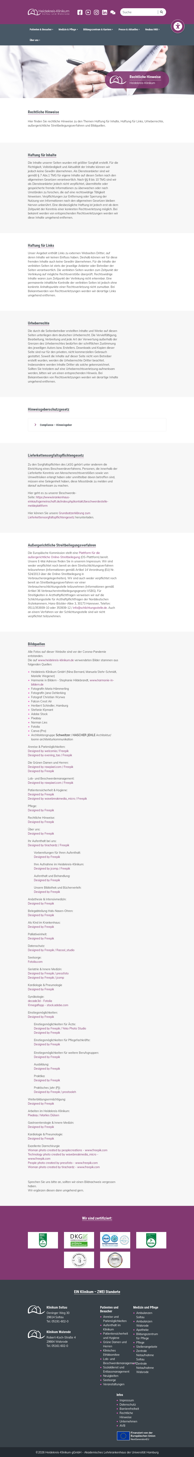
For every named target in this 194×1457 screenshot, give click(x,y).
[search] (139, 12)
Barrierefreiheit (129, 1409)
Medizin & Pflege (67, 29)
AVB (122, 1425)
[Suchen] (162, 12)
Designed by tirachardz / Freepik (48, 845)
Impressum (127, 1400)
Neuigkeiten (110, 1376)
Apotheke (142, 1330)
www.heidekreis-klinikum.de (56, 660)
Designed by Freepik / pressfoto (48, 973)
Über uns (34, 40)
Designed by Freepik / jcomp (46, 977)
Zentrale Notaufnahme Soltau (145, 1355)
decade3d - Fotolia (40, 1001)
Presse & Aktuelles (128, 29)
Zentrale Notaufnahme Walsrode (145, 1368)
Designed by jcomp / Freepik (52, 868)
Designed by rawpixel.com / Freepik (50, 767)
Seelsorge (109, 1380)
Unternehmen (128, 1421)
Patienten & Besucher (41, 29)
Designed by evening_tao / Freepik (50, 755)
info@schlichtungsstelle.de (90, 608)
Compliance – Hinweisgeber (55, 425)
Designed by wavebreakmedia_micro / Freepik (57, 798)
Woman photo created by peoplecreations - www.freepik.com (67, 1150)
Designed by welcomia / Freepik (48, 751)
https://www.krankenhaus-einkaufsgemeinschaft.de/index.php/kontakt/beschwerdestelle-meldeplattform (68, 501)
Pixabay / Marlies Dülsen (43, 1115)
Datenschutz (128, 1404)
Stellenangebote (146, 1347)
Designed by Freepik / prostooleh (55, 1092)
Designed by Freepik (41, 771)
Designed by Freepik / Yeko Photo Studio (60, 1028)
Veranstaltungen (113, 1384)
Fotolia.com (35, 962)
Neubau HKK (151, 29)
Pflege (140, 1342)
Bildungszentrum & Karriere (97, 29)
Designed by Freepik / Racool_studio (51, 950)
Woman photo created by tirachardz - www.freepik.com (64, 1167)
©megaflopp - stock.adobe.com (48, 1005)
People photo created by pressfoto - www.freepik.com (63, 1163)
